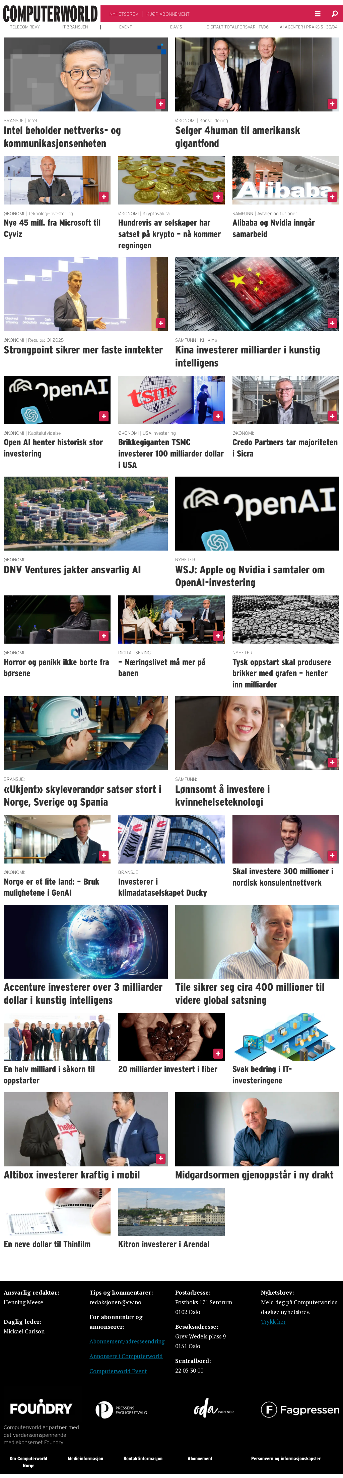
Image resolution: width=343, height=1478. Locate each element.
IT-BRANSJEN (75, 27)
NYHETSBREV (124, 14)
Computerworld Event (118, 1371)
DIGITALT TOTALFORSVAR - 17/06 (238, 27)
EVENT (125, 27)
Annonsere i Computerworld (126, 1356)
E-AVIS (176, 27)
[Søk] (334, 13)
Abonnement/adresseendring (126, 1341)
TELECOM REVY (25, 27)
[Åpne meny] (318, 14)
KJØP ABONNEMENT (168, 14)
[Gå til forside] (50, 13)
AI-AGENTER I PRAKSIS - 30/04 (309, 27)
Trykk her (273, 1321)
